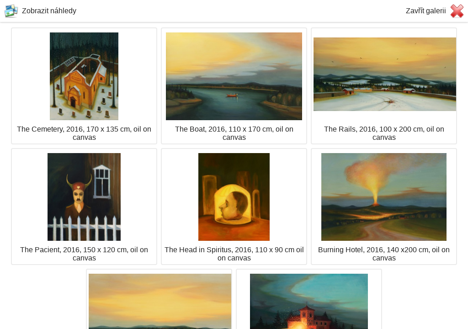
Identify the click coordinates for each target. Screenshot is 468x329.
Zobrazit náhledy (49, 11)
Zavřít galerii (426, 11)
